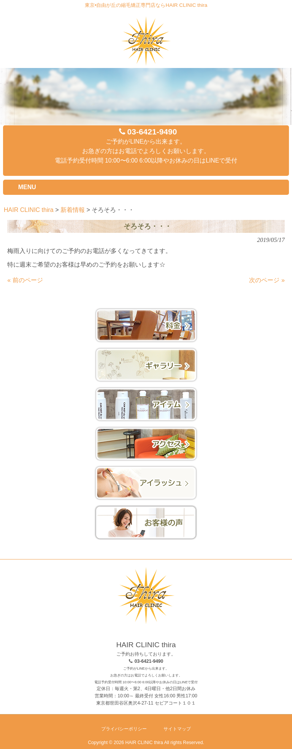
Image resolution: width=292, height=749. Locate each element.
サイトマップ (177, 729)
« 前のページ (25, 280)
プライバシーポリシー (124, 729)
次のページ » (266, 280)
